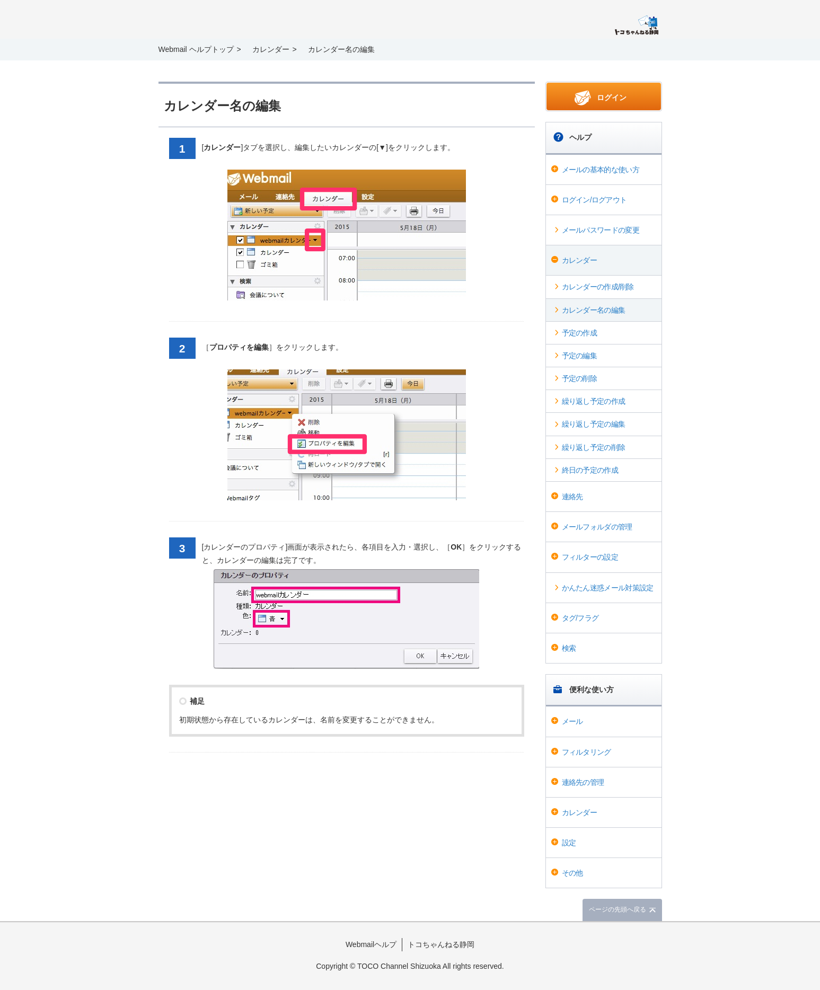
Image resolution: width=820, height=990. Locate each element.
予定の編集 (579, 355)
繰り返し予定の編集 (593, 424)
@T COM (636, 25)
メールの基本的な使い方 (600, 169)
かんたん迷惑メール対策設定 (608, 588)
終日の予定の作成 (590, 470)
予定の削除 (579, 378)
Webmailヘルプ (371, 944)
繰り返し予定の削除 (593, 447)
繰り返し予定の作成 (593, 401)
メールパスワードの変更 (600, 230)
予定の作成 (579, 333)
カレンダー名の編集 (593, 310)
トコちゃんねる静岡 (441, 944)
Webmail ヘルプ (230, 20)
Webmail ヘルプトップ (196, 49)
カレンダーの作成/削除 (598, 286)
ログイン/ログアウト (594, 200)
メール (572, 721)
